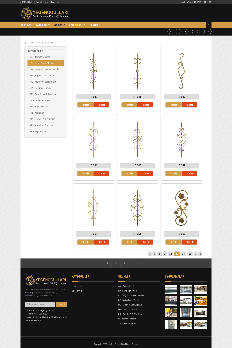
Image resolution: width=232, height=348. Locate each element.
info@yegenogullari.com (48, 2)
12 (170, 254)
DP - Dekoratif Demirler (41, 88)
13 (177, 254)
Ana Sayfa (186, 2)
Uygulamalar (75, 24)
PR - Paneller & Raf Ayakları (43, 94)
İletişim (197, 2)
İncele (85, 105)
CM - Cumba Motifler (40, 57)
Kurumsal (41, 24)
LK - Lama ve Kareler (40, 100)
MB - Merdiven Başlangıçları (43, 82)
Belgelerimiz (77, 291)
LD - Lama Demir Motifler (42, 63)
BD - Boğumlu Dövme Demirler (45, 69)
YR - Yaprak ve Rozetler (41, 125)
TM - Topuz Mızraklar (40, 106)
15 (190, 254)
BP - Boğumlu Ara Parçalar (43, 75)
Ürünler (58, 24)
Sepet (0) (207, 2)
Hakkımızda (77, 286)
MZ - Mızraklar (37, 113)
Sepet (101, 105)
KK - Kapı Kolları (38, 131)
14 (183, 254)
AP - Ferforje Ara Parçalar (42, 119)
